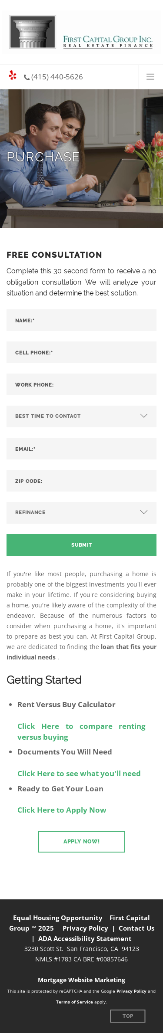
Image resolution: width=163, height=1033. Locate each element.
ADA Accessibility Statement (85, 938)
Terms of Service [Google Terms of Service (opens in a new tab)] (74, 1002)
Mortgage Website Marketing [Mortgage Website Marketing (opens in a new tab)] (81, 980)
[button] (81, 842)
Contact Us (136, 928)
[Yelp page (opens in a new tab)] (12, 75)
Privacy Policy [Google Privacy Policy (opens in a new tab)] (131, 991)
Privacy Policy (85, 928)
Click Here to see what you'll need (79, 773)
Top (128, 1016)
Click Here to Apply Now (61, 810)
